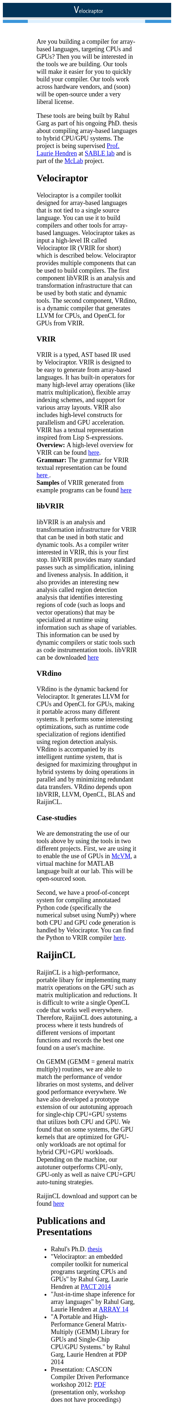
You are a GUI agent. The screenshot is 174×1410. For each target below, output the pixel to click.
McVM (121, 856)
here (93, 452)
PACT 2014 (96, 1286)
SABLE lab (100, 153)
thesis (95, 1249)
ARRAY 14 (113, 1309)
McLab (74, 160)
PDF (100, 1384)
